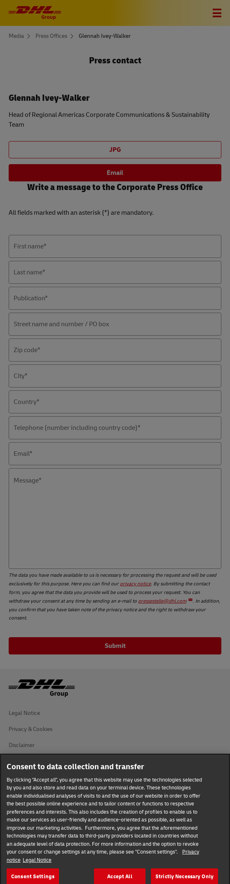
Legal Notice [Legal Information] (37, 867)
